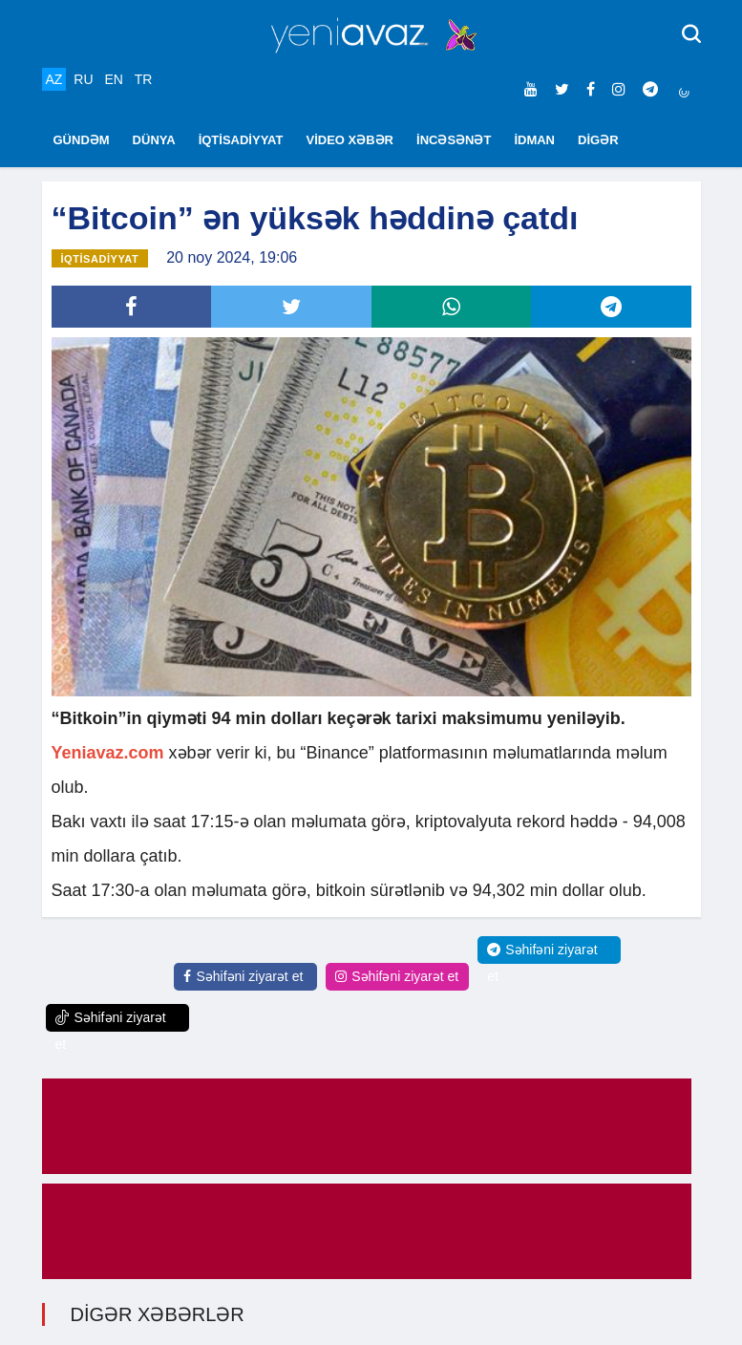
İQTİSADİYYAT (241, 140)
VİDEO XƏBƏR (350, 140)
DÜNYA (154, 140)
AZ (54, 79)
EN (113, 79)
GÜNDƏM (81, 140)
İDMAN (534, 140)
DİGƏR (598, 140)
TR (144, 79)
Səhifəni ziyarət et (243, 976)
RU (83, 79)
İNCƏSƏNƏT (453, 140)
